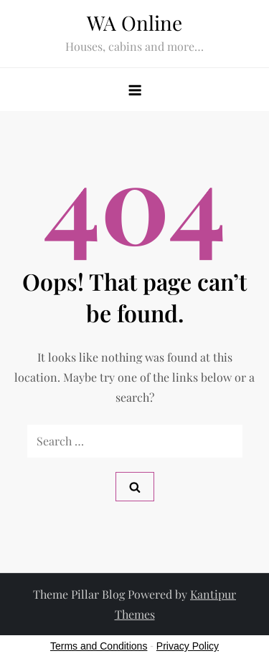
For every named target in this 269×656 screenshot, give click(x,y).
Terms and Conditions (98, 646)
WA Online (134, 22)
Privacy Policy (187, 646)
